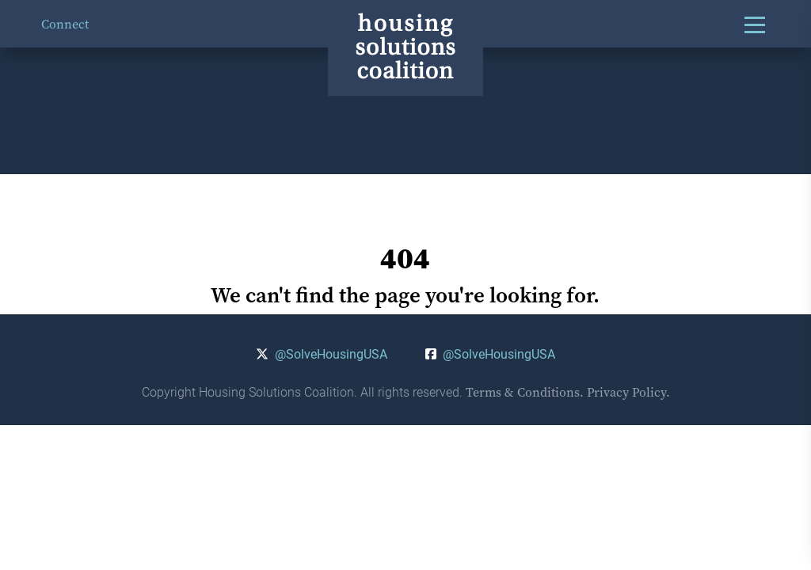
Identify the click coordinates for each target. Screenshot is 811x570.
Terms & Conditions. (525, 392)
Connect (65, 23)
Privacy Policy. (628, 392)
